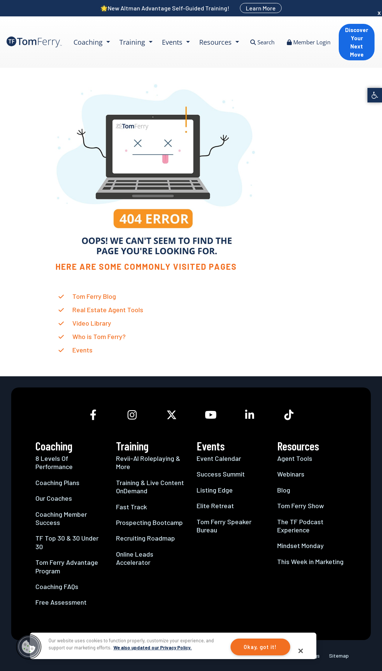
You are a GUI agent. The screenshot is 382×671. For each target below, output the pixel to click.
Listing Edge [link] (215, 490)
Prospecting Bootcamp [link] (149, 522)
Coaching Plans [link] (57, 482)
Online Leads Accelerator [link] (134, 558)
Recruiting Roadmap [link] (145, 538)
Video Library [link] (91, 323)
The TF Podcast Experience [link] (300, 526)
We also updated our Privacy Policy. (152, 648)
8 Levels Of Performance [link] (54, 462)
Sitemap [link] (339, 655)
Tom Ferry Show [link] (300, 505)
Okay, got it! (260, 647)
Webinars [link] (290, 474)
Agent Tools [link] (294, 458)
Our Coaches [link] (53, 498)
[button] (29, 647)
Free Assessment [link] (61, 602)
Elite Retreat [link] (215, 505)
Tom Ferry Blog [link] (94, 296)
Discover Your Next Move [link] (356, 42)
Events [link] (173, 42)
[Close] (300, 651)
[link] (374, 95)
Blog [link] (283, 490)
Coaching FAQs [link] (56, 586)
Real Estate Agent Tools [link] (107, 310)
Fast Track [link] (131, 507)
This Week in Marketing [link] (310, 561)
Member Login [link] (309, 42)
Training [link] (133, 42)
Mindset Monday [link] (300, 545)
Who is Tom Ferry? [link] (99, 336)
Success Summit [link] (221, 474)
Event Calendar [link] (219, 458)
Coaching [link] (88, 42)
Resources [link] (216, 42)
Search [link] (262, 42)
